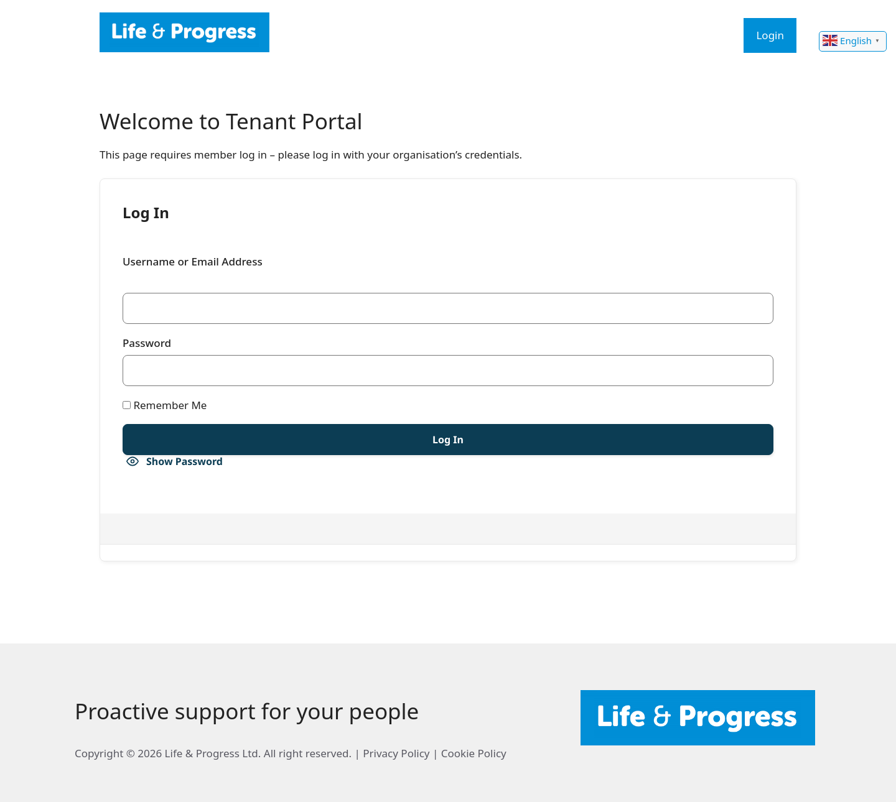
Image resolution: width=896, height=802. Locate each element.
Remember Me (165, 405)
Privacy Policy (396, 753)
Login (770, 35)
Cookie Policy (473, 753)
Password (147, 343)
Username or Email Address (193, 261)
